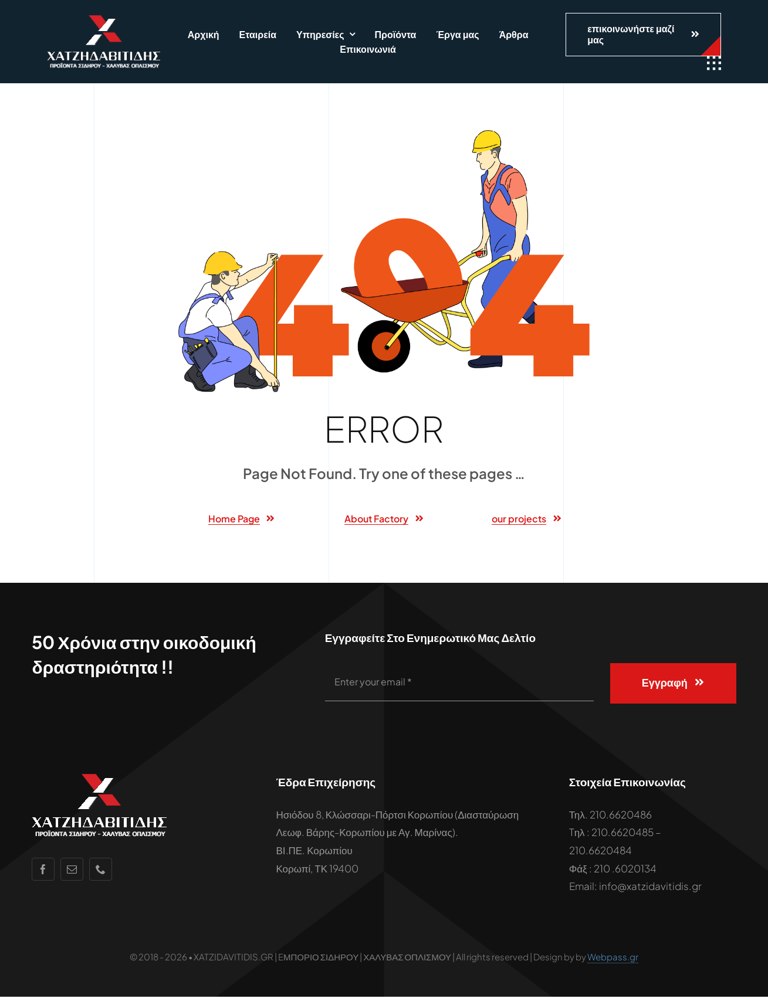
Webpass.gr (612, 961)
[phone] (100, 875)
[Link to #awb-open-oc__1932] (714, 63)
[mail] (71, 875)
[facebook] (43, 875)
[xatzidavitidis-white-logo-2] (103, 19)
